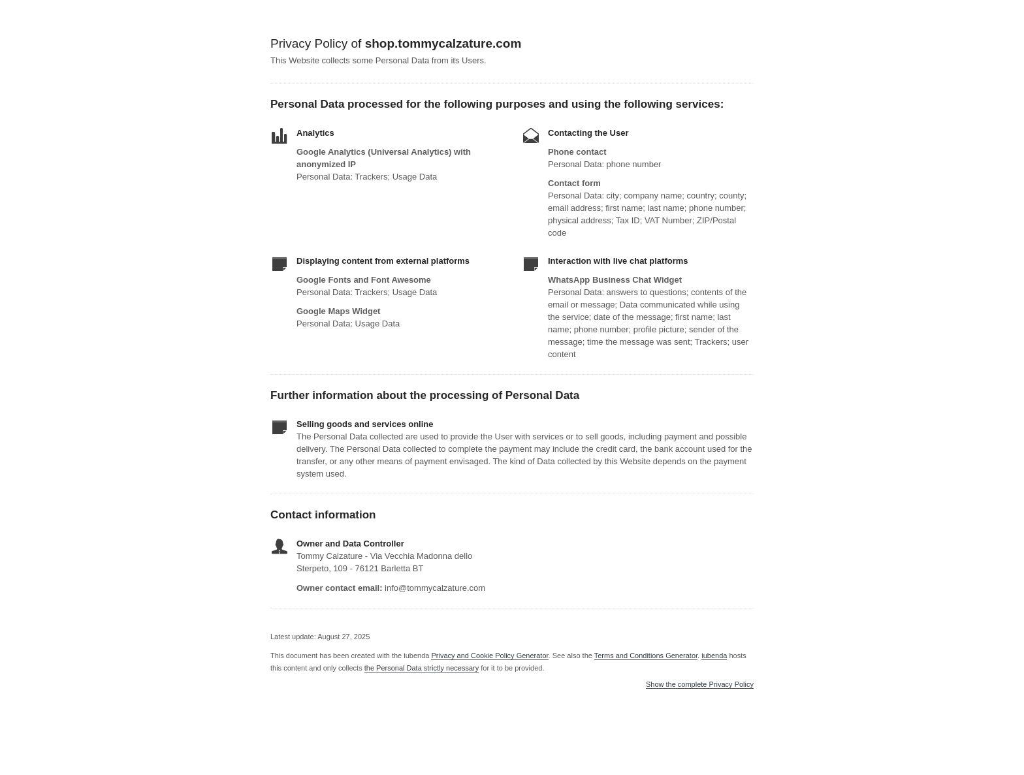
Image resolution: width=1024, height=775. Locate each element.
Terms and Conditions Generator (645, 655)
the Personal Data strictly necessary (421, 668)
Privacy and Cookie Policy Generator (489, 655)
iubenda (714, 655)
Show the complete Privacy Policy (700, 684)
